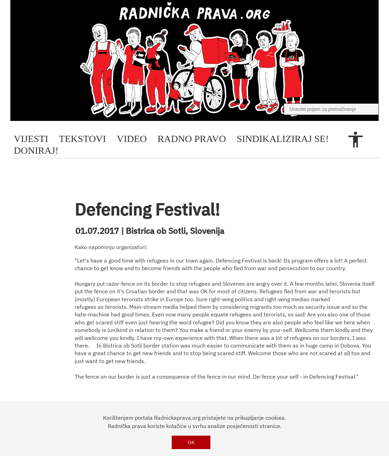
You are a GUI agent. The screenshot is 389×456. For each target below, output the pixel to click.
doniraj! (36, 150)
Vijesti (31, 138)
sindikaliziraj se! (283, 138)
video (132, 138)
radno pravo (192, 138)
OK (191, 442)
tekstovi (82, 138)
